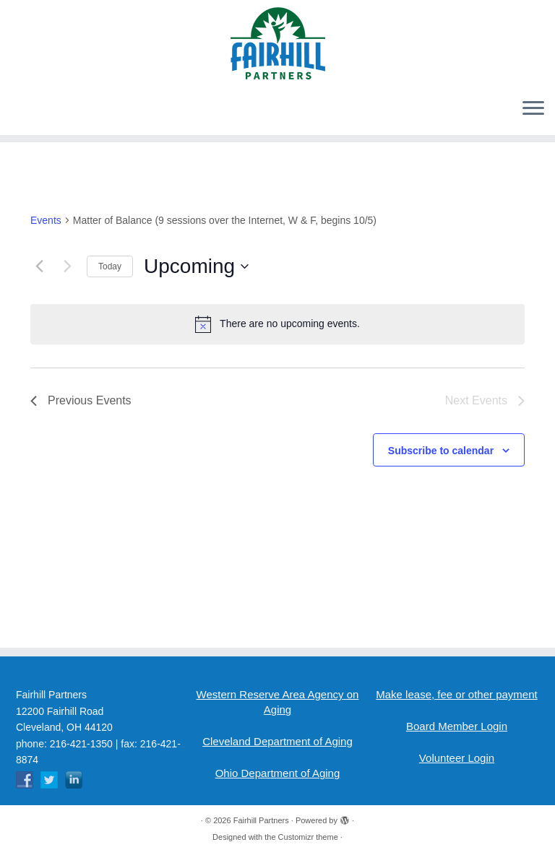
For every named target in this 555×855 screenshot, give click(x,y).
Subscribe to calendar (441, 450)
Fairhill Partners (261, 820)
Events (45, 220)
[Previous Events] (39, 266)
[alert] (277, 324)
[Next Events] (67, 266)
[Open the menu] (533, 109)
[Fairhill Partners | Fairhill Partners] (277, 43)
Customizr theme (308, 837)
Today (109, 266)
